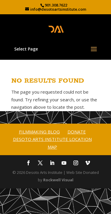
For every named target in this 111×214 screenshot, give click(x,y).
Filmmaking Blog (39, 132)
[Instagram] (75, 163)
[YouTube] (64, 163)
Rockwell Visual (58, 179)
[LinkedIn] (52, 163)
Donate (76, 132)
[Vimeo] (87, 163)
